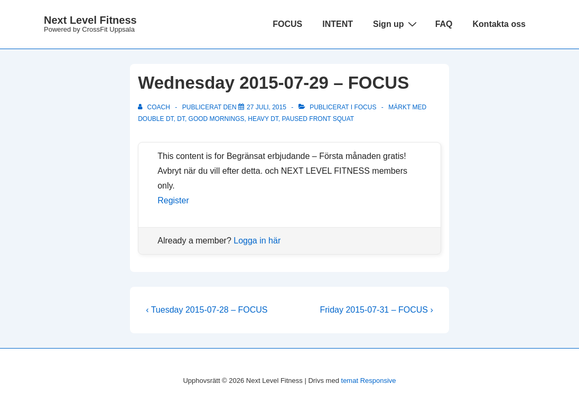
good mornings (217, 119)
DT (181, 119)
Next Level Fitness (90, 20)
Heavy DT (263, 119)
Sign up (396, 23)
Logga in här (257, 240)
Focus (365, 107)
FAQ (444, 24)
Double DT (155, 119)
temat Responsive (368, 380)
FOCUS (287, 24)
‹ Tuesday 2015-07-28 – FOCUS (206, 309)
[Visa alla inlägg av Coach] (155, 107)
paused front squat (318, 119)
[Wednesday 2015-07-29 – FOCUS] (266, 107)
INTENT (337, 24)
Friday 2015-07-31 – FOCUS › (376, 309)
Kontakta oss (499, 24)
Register (173, 200)
